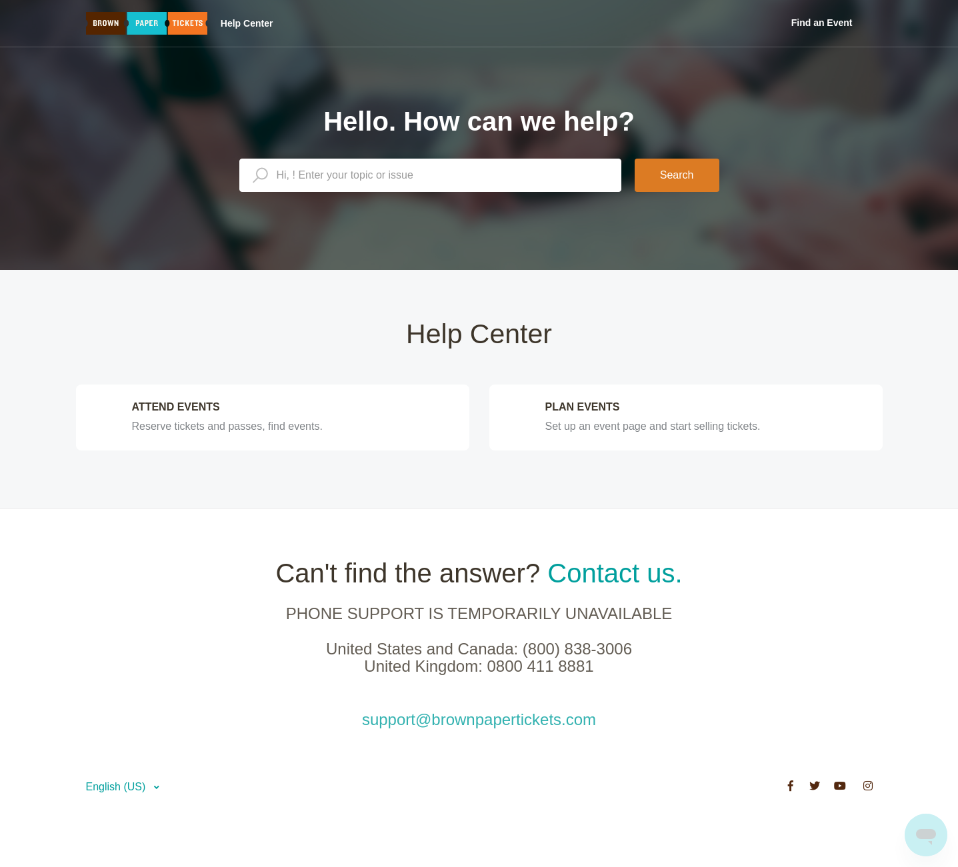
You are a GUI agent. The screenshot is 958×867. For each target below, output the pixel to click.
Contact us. (614, 573)
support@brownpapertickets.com (479, 719)
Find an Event (822, 22)
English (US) (117, 786)
